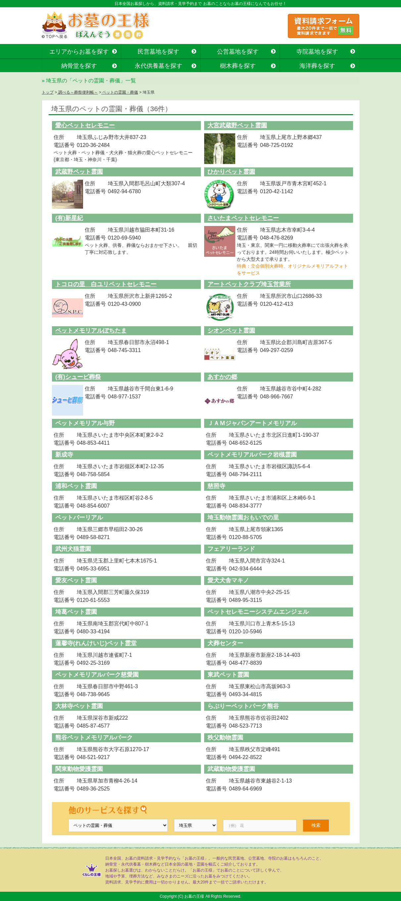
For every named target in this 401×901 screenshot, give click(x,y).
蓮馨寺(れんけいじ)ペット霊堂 (96, 643)
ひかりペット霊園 (231, 171)
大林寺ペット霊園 (79, 706)
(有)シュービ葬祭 (78, 377)
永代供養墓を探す (158, 66)
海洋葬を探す (317, 66)
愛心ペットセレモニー (85, 125)
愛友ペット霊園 (76, 580)
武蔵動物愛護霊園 (231, 769)
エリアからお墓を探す (79, 51)
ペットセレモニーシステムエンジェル (258, 611)
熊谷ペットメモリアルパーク (94, 737)
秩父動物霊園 (225, 737)
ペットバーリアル (79, 517)
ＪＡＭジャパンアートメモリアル (252, 423)
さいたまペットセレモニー (243, 218)
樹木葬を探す (238, 66)
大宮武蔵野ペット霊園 (237, 125)
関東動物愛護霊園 (79, 769)
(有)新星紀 (69, 218)
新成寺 (64, 454)
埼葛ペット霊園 (76, 611)
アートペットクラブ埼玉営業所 (249, 284)
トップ (48, 92)
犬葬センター (225, 643)
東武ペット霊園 (228, 674)
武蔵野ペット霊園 (79, 171)
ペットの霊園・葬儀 (119, 92)
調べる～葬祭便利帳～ (77, 92)
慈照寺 (216, 486)
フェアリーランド (231, 549)
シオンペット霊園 (231, 330)
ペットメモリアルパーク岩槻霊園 (252, 454)
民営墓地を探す (158, 51)
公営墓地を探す (238, 51)
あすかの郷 (222, 377)
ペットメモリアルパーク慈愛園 (97, 674)
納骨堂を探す (79, 66)
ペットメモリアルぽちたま (91, 330)
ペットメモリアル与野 (85, 423)
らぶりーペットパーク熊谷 (243, 706)
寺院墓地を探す (317, 51)
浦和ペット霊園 (76, 486)
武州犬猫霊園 (73, 549)
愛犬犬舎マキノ (228, 580)
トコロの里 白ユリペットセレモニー (105, 284)
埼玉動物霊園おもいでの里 (243, 517)
